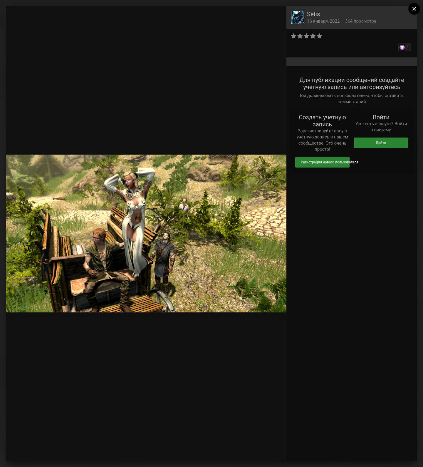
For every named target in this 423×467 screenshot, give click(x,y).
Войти (381, 143)
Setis (313, 14)
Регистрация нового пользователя (325, 162)
